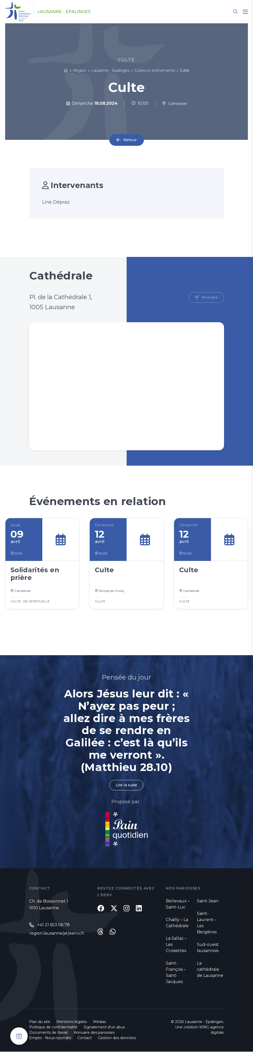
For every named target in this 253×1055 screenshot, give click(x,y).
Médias (99, 1025)
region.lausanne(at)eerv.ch (56, 936)
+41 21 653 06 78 (53, 928)
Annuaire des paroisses (94, 1035)
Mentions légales (71, 1025)
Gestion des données (117, 1041)
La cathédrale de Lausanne (210, 972)
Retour (130, 140)
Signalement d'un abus (104, 1030)
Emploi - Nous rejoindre (50, 1041)
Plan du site (39, 1025)
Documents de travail (48, 1035)
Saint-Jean (207, 904)
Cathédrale (174, 103)
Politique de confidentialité (53, 1030)
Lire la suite (126, 788)
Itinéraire (209, 297)
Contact (84, 1041)
